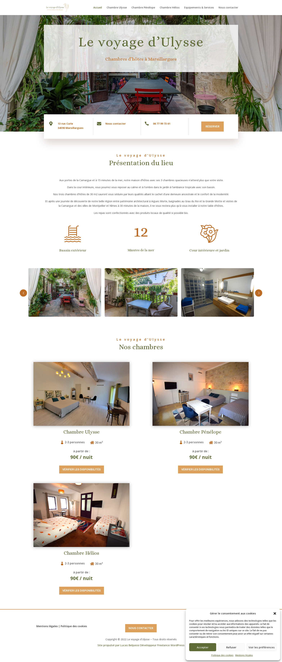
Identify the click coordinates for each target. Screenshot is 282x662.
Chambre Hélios (169, 7)
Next (211, 293)
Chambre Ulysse (117, 7)
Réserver (180, 126)
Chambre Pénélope (143, 7)
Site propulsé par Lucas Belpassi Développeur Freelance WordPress (141, 645)
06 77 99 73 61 (129, 123)
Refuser (231, 647)
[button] (275, 613)
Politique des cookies (222, 655)
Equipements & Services (199, 7)
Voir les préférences (262, 647)
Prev (71, 293)
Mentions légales (244, 655)
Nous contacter (228, 7)
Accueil (97, 7)
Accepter (202, 647)
